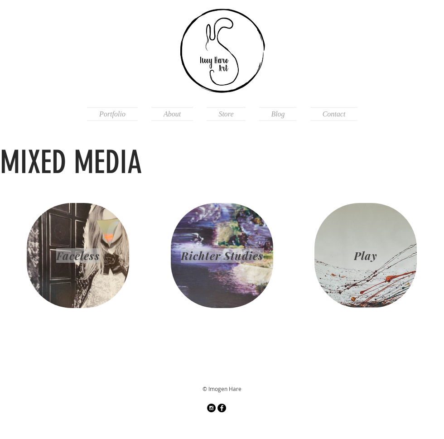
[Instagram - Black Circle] (211, 408)
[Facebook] (221, 408)
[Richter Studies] (222, 255)
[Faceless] (78, 255)
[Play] (365, 255)
